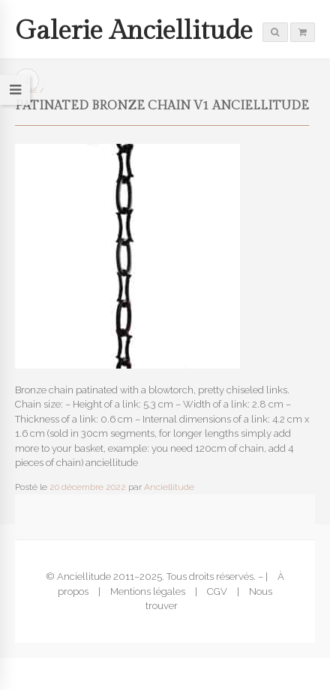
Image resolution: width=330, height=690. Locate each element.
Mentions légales (147, 591)
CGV (217, 591)
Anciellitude (169, 487)
